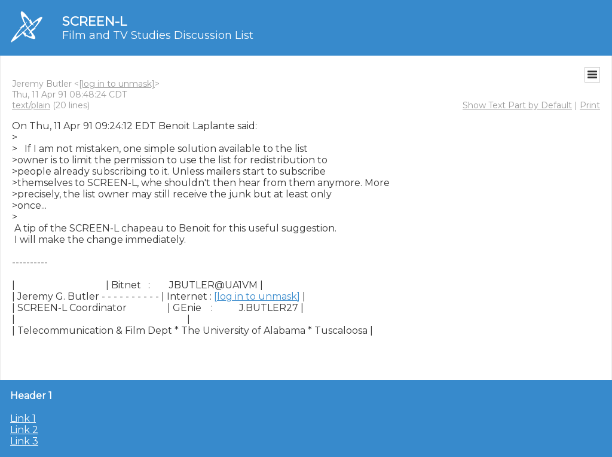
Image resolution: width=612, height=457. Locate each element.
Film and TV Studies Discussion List (157, 35)
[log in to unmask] (117, 83)
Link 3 (24, 441)
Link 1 (23, 418)
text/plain (31, 105)
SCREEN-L (94, 21)
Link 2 (24, 429)
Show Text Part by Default (517, 105)
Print (590, 105)
